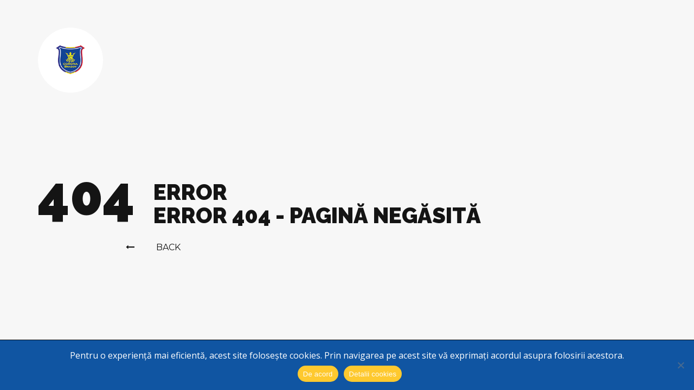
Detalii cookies (373, 374)
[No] (680, 365)
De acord (318, 374)
